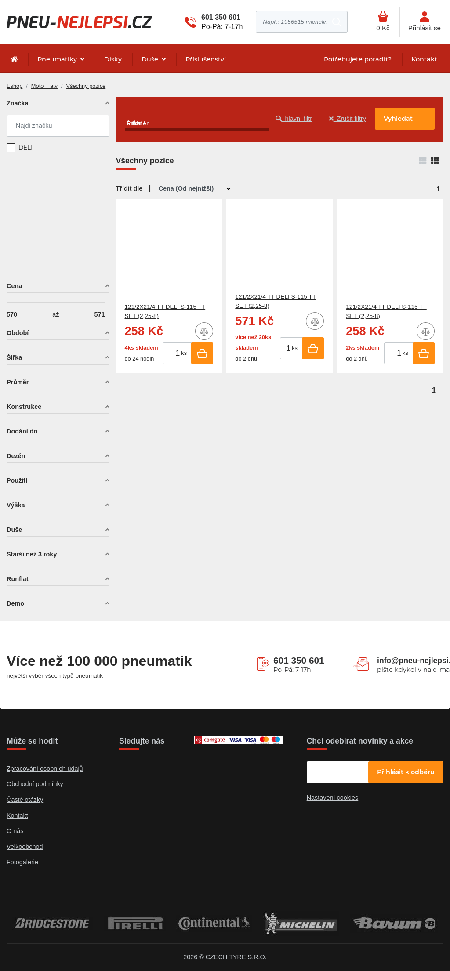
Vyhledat (398, 119)
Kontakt (424, 59)
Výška (16, 505)
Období (18, 332)
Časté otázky (25, 799)
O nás (15, 830)
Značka (18, 103)
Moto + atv (44, 86)
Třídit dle (129, 188)
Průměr (18, 382)
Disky (113, 59)
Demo (15, 603)
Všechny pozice (86, 86)
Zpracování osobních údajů (45, 768)
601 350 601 (220, 17)
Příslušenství (205, 59)
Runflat (18, 578)
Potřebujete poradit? (358, 59)
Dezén (16, 455)
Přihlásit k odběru (406, 772)
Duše (151, 59)
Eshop (14, 86)
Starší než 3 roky (32, 554)
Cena (14, 285)
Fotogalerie (22, 862)
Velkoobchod (25, 846)
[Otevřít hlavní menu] (383, 22)
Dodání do (22, 431)
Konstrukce (24, 406)
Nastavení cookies (333, 797)
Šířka (14, 357)
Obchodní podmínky (35, 783)
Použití (17, 480)
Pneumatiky (58, 59)
